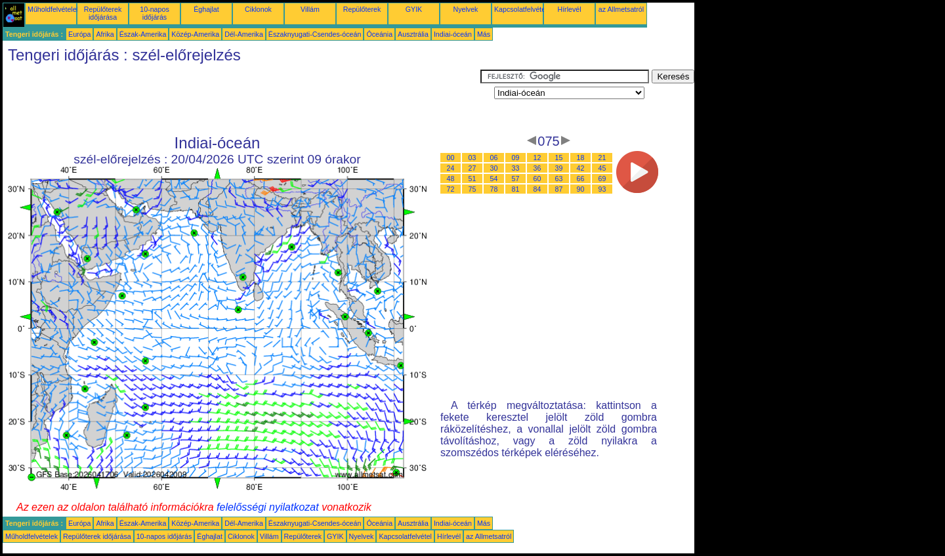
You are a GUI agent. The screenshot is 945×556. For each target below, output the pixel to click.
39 (559, 168)
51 (472, 178)
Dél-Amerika (243, 34)
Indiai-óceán (453, 34)
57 (516, 178)
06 (494, 157)
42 (581, 168)
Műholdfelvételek (54, 9)
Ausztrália (413, 34)
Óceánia (379, 34)
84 (537, 189)
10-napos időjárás (154, 13)
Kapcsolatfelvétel (520, 9)
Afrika (105, 34)
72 (451, 189)
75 (472, 189)
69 (602, 178)
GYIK (414, 9)
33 (516, 168)
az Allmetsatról (621, 9)
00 (451, 157)
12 (537, 157)
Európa (79, 34)
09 (516, 157)
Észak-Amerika (143, 34)
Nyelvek (465, 9)
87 (559, 189)
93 (602, 189)
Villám (310, 9)
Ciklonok (258, 9)
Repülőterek (362, 9)
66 (581, 178)
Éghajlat (206, 9)
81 (516, 189)
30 (494, 168)
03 (472, 157)
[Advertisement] (241, 99)
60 (537, 178)
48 (451, 178)
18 (581, 157)
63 (559, 178)
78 (494, 189)
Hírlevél (569, 9)
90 (581, 189)
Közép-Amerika (195, 34)
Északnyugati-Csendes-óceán (315, 34)
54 (494, 178)
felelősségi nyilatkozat (268, 507)
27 (472, 168)
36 (537, 168)
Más (483, 34)
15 (559, 157)
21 (602, 157)
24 (451, 168)
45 (602, 168)
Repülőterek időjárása (102, 13)
